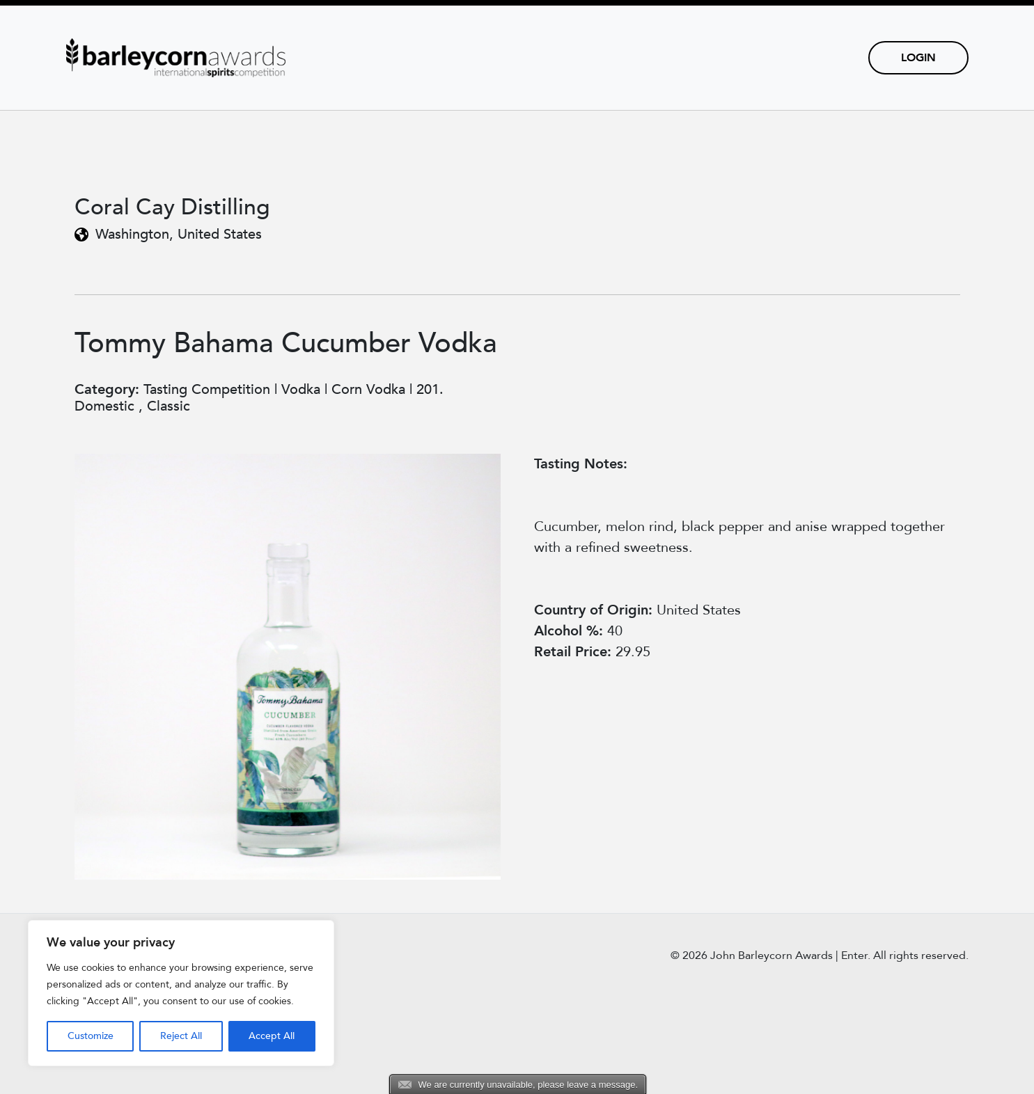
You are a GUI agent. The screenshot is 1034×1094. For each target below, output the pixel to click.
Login (918, 57)
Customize (90, 1036)
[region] (181, 993)
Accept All (272, 1036)
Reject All (181, 1036)
